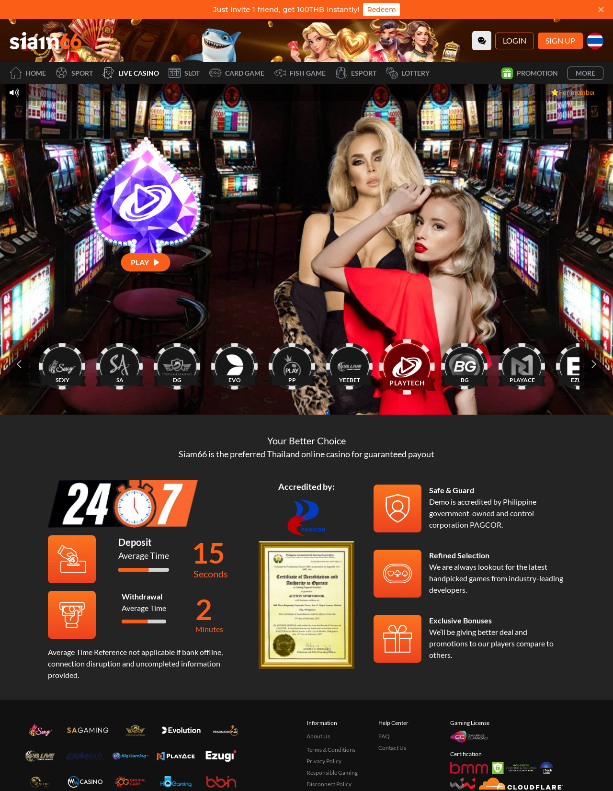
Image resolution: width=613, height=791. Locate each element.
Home (28, 73)
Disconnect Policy (329, 784)
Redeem (381, 9)
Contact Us (392, 747)
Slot (184, 73)
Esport (355, 73)
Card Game (236, 73)
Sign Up (560, 40)
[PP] (292, 364)
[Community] (481, 40)
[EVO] (235, 364)
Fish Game (300, 73)
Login (514, 40)
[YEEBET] (350, 364)
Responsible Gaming (332, 772)
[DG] (177, 364)
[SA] (120, 364)
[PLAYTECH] (407, 364)
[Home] (45, 40)
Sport (74, 73)
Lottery (408, 73)
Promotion (529, 73)
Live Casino (130, 73)
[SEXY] (62, 364)
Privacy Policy (323, 761)
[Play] (145, 262)
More (585, 73)
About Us (318, 736)
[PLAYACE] (522, 364)
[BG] (464, 364)
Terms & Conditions (330, 749)
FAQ (384, 736)
